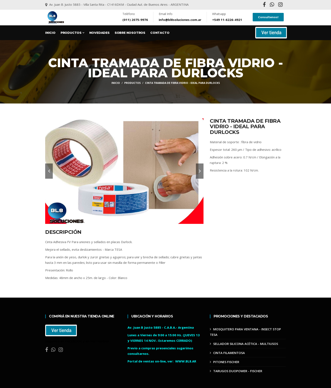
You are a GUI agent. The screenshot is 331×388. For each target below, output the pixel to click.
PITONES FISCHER (226, 362)
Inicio (50, 33)
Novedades (99, 33)
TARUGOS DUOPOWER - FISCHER (237, 371)
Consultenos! (268, 17)
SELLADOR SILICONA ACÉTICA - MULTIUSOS (245, 344)
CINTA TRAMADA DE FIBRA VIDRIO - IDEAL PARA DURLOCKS (182, 83)
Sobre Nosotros (130, 33)
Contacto (159, 33)
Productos (72, 33)
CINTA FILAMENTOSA (229, 353)
